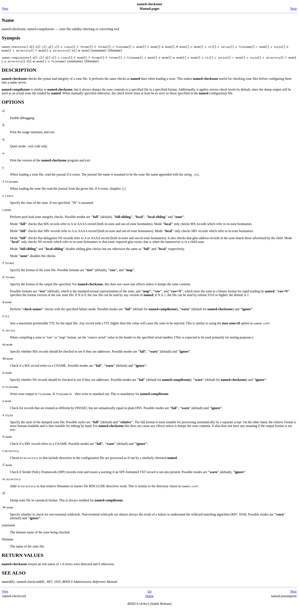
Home (149, 596)
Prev (5, 8)
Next (293, 8)
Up (149, 591)
